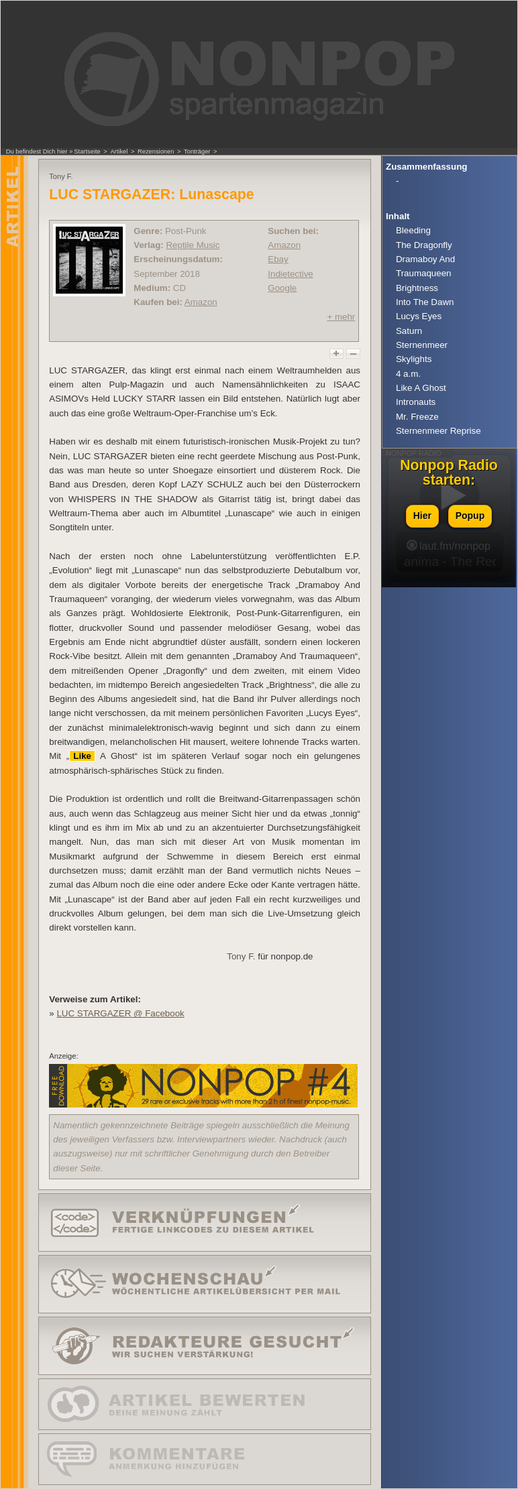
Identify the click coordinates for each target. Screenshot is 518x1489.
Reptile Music (192, 245)
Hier (422, 515)
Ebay (278, 259)
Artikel (118, 151)
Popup (470, 515)
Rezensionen (156, 151)
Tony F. (241, 956)
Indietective (290, 274)
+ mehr (341, 317)
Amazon (201, 302)
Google (282, 288)
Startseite (87, 151)
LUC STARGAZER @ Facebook (120, 1013)
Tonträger (197, 151)
